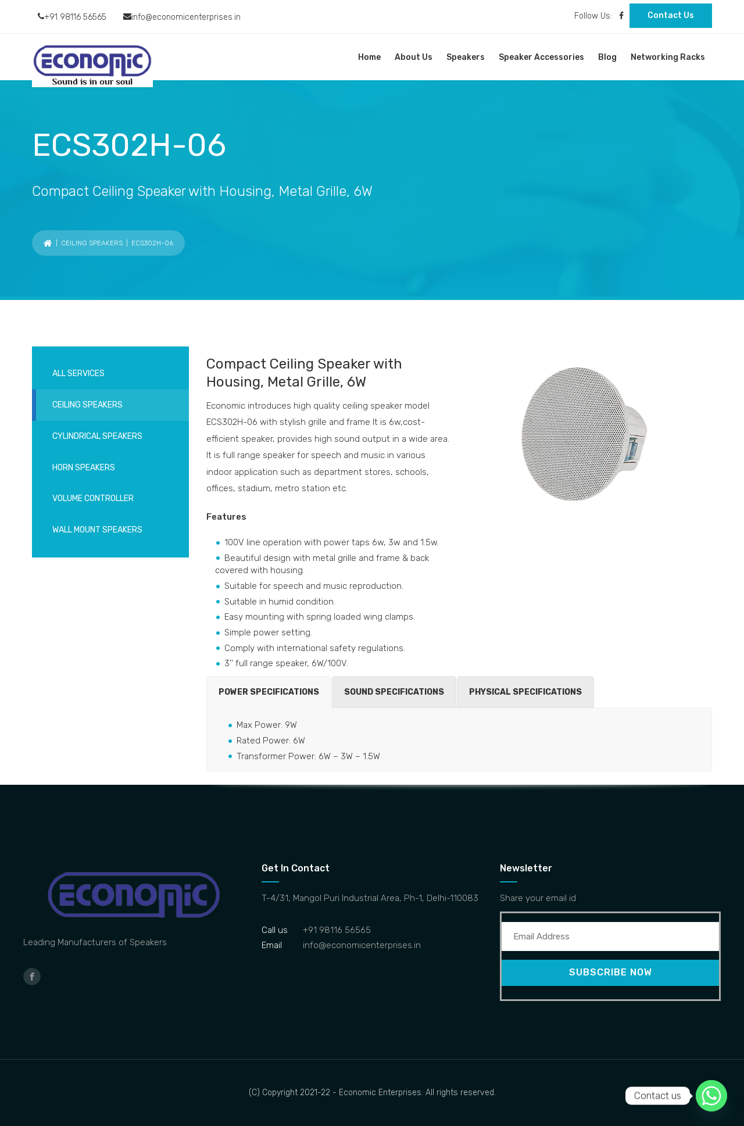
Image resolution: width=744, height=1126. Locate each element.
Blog (607, 57)
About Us (413, 57)
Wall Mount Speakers (97, 530)
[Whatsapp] (711, 1095)
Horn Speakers (83, 468)
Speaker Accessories (541, 57)
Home (369, 57)
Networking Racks (668, 57)
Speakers (465, 57)
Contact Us (671, 15)
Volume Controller (93, 498)
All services (78, 373)
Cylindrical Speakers (97, 436)
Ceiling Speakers (92, 243)
